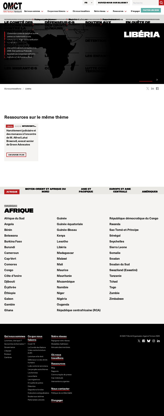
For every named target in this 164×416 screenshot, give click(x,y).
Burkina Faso (13, 241)
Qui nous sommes (14, 336)
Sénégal (114, 235)
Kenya (61, 235)
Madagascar (65, 252)
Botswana (11, 235)
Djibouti (9, 281)
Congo (8, 270)
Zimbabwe (116, 298)
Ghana (8, 310)
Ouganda (63, 304)
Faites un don (151, 10)
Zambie (114, 293)
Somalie (114, 252)
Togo (112, 287)
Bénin (8, 229)
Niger (60, 293)
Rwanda (114, 224)
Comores (10, 264)
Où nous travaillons (57, 356)
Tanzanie (115, 275)
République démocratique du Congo (133, 218)
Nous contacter (60, 389)
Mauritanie (64, 275)
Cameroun (11, 252)
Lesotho (62, 241)
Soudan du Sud (119, 264)
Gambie (9, 304)
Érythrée (10, 287)
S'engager (57, 400)
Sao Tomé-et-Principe (124, 229)
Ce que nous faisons (35, 338)
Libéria (10, 126)
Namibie (62, 287)
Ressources (58, 363)
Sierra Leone (118, 247)
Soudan (114, 258)
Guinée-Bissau (67, 229)
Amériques (150, 192)
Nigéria (62, 298)
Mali (60, 264)
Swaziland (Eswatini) (123, 270)
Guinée (62, 218)
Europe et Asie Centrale (120, 190)
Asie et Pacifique (86, 190)
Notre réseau (59, 336)
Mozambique (66, 281)
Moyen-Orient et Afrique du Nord (45, 190)
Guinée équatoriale (70, 224)
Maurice (62, 270)
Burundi (9, 247)
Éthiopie (9, 293)
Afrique (11, 191)
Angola (9, 224)
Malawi (62, 258)
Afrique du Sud (14, 218)
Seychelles (116, 241)
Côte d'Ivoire (13, 275)
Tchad (113, 281)
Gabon (8, 298)
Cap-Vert (10, 258)
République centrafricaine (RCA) (78, 310)
